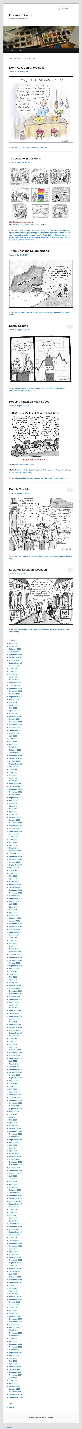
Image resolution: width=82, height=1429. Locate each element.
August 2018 (14, 901)
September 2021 (15, 798)
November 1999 (15, 1333)
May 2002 (13, 1288)
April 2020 (13, 845)
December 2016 (15, 957)
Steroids (27, 237)
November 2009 (15, 1134)
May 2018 (13, 910)
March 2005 (13, 1254)
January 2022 (14, 786)
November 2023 (15, 725)
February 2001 (15, 1316)
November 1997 (15, 1375)
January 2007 (14, 1224)
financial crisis (20, 233)
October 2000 (14, 1325)
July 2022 (13, 769)
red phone (65, 235)
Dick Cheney (54, 230)
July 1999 (13, 1339)
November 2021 (15, 792)
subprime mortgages (62, 312)
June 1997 (13, 1381)
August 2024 (14, 699)
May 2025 (13, 674)
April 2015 (13, 1005)
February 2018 (15, 918)
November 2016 (15, 960)
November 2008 (15, 1165)
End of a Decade (22, 225)
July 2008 (13, 1176)
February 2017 (15, 952)
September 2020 (15, 831)
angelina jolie (29, 230)
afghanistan (20, 312)
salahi (11, 237)
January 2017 (14, 955)
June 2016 (13, 974)
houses (55, 478)
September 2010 (15, 1109)
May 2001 (13, 1311)
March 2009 (13, 1154)
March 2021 (13, 814)
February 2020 (15, 851)
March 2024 (13, 713)
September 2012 (15, 1058)
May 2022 (13, 775)
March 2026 (13, 646)
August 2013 (14, 1036)
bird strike (38, 230)
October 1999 (14, 1336)
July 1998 (13, 1358)
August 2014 (14, 1019)
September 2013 (15, 1033)
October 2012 (14, 1055)
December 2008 (15, 1162)
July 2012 (13, 1061)
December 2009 (15, 1131)
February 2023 (15, 750)
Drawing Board (20, 15)
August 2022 (14, 767)
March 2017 (13, 949)
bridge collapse (22, 388)
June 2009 (13, 1148)
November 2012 (15, 1053)
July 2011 (13, 1083)
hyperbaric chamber (21, 235)
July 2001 (13, 1308)
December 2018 (15, 890)
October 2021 (14, 795)
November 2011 (15, 1072)
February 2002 (15, 1297)
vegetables (20, 240)
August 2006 (14, 1235)
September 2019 (15, 865)
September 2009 (15, 1140)
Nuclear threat (43, 629)
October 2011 (14, 1075)
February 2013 (15, 1050)
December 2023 (15, 722)
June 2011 (13, 1086)
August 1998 (14, 1355)
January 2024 (14, 719)
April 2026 (13, 643)
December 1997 (15, 1372)
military (35, 147)
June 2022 (13, 772)
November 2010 (15, 1103)
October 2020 (14, 828)
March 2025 (13, 680)
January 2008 (14, 1193)
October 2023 (14, 728)
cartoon (19, 147)
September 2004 (15, 1263)
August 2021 (14, 800)
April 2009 (13, 1151)
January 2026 (14, 652)
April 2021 (13, 812)
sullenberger (35, 237)
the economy (54, 237)
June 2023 (13, 739)
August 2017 (14, 935)
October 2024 (14, 694)
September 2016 (15, 966)
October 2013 (14, 1030)
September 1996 (15, 1397)
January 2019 (14, 887)
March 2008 (13, 1187)
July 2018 (13, 904)
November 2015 (15, 994)
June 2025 (13, 671)
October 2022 (14, 761)
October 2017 (14, 929)
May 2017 (13, 943)
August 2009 (14, 1142)
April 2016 (13, 980)
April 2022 (13, 778)
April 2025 (13, 677)
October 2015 (14, 997)
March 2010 (13, 1125)
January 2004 (14, 1271)
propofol (39, 235)
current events (34, 388)
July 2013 (13, 1039)
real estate (43, 147)
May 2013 (13, 1044)
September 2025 (15, 663)
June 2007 (13, 1212)
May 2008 (13, 1182)
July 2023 (13, 736)
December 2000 (15, 1319)
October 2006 (14, 1229)
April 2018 (13, 913)
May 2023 (13, 741)
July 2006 (13, 1238)
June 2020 (13, 840)
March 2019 (13, 882)
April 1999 (13, 1341)
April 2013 (13, 1047)
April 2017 (13, 946)
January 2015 (14, 1013)
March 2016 (13, 983)
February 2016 (15, 985)
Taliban (12, 315)
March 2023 (13, 747)
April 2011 (13, 1092)
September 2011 (15, 1078)
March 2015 (13, 1008)
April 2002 (13, 1291)
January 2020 (14, 854)
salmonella (19, 237)
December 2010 (15, 1100)
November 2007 (15, 1198)
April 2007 (13, 1218)
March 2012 (13, 1064)
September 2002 (15, 1282)
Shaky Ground (18, 325)
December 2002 (15, 1280)
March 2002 (13, 1294)
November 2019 (15, 859)
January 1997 (14, 1389)
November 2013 (15, 1027)
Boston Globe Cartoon (24, 478)
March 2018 (13, 915)
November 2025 (15, 657)
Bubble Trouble (19, 489)
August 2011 (14, 1081)
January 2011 (14, 1097)
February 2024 (15, 716)
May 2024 (13, 708)
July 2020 (13, 837)
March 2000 (13, 1330)
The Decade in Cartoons (25, 158)
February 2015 (15, 1011)
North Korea (32, 629)
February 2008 (15, 1190)
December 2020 (15, 823)
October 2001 (14, 1302)
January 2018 (14, 921)
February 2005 (15, 1257)
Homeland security (57, 233)
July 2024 (13, 702)
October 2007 (14, 1201)
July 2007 (13, 1210)
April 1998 (13, 1364)
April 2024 (13, 711)
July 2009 (13, 1145)
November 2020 (15, 826)
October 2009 (14, 1137)
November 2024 (15, 691)
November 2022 (15, 758)
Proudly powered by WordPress (41, 1417)
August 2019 (14, 868)
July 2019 (13, 870)
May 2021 (13, 809)
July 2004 (13, 1266)
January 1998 (14, 1369)
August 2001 (14, 1305)
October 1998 (14, 1350)
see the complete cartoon (24, 464)
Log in (11, 1407)
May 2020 (13, 842)
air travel (19, 230)
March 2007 (13, 1221)
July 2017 (13, 938)
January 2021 (14, 820)
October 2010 (14, 1106)
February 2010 (15, 1128)
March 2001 (13, 1313)
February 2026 (15, 649)
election (63, 230)
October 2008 (14, 1168)
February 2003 (15, 1277)
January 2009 (14, 1159)
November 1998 (15, 1347)
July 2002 (13, 1285)
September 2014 (15, 1016)
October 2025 (14, 660)
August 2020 (14, 834)
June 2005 (13, 1249)
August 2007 (14, 1207)
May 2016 (13, 977)
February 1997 (15, 1386)
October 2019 (14, 862)
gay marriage (32, 233)
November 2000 (15, 1322)
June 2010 (13, 1117)
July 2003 (13, 1274)
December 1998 (15, 1344)
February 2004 (15, 1269)
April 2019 (13, 879)
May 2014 (13, 1022)
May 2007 (13, 1215)
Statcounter (7, 1428)
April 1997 (13, 1383)
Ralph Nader (47, 235)
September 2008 (15, 1170)
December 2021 (15, 789)
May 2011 (13, 1089)
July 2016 (13, 971)
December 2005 (15, 1243)
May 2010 (13, 1120)
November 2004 (15, 1260)
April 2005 (13, 1252)
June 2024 (13, 705)
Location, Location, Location (28, 569)
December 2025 (15, 655)
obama (32, 235)
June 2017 (13, 941)
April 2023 (13, 744)
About (20, 50)
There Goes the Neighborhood (29, 250)
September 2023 (15, 730)
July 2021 (13, 803)
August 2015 (14, 1002)
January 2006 (14, 1240)
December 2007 (15, 1196)
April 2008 (13, 1184)
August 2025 (14, 666)
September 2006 (15, 1232)
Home (12, 50)
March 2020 (13, 848)
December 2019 (15, 856)
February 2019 (15, 885)
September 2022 (15, 764)
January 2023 (14, 753)
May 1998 (13, 1361)
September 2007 (15, 1204)
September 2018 (15, 898)
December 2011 (15, 1069)
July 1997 (13, 1378)
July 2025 (13, 669)
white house (29, 240)
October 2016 (14, 963)
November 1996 (15, 1395)
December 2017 (15, 924)
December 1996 (15, 1392)
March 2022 (13, 781)
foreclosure (27, 147)
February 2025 (15, 683)
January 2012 (14, 1067)
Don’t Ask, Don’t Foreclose (26, 67)
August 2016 (14, 969)
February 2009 (15, 1156)
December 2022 (15, 756)
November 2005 (15, 1246)
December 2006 (15, 1226)
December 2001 (15, 1299)
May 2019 (13, 876)
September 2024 (15, 697)
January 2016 (14, 988)
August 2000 (14, 1327)
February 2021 (15, 817)
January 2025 (14, 686)
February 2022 (15, 784)
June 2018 (13, 907)
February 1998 (15, 1367)
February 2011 (15, 1095)
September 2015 (15, 999)
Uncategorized (14, 391)
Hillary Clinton (43, 233)
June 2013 (13, 1041)
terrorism (44, 237)
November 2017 (15, 926)
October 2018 (14, 896)
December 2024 (15, 688)
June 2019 (13, 873)
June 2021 (13, 806)
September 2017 (15, 932)
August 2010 (14, 1112)
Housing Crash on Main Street (29, 401)
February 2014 (15, 1025)
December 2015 (15, 991)
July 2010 (13, 1114)
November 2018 (15, 893)
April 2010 (13, 1123)
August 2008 (14, 1173)
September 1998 (15, 1353)
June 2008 (13, 1179)
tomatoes (63, 237)
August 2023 (14, 733)
